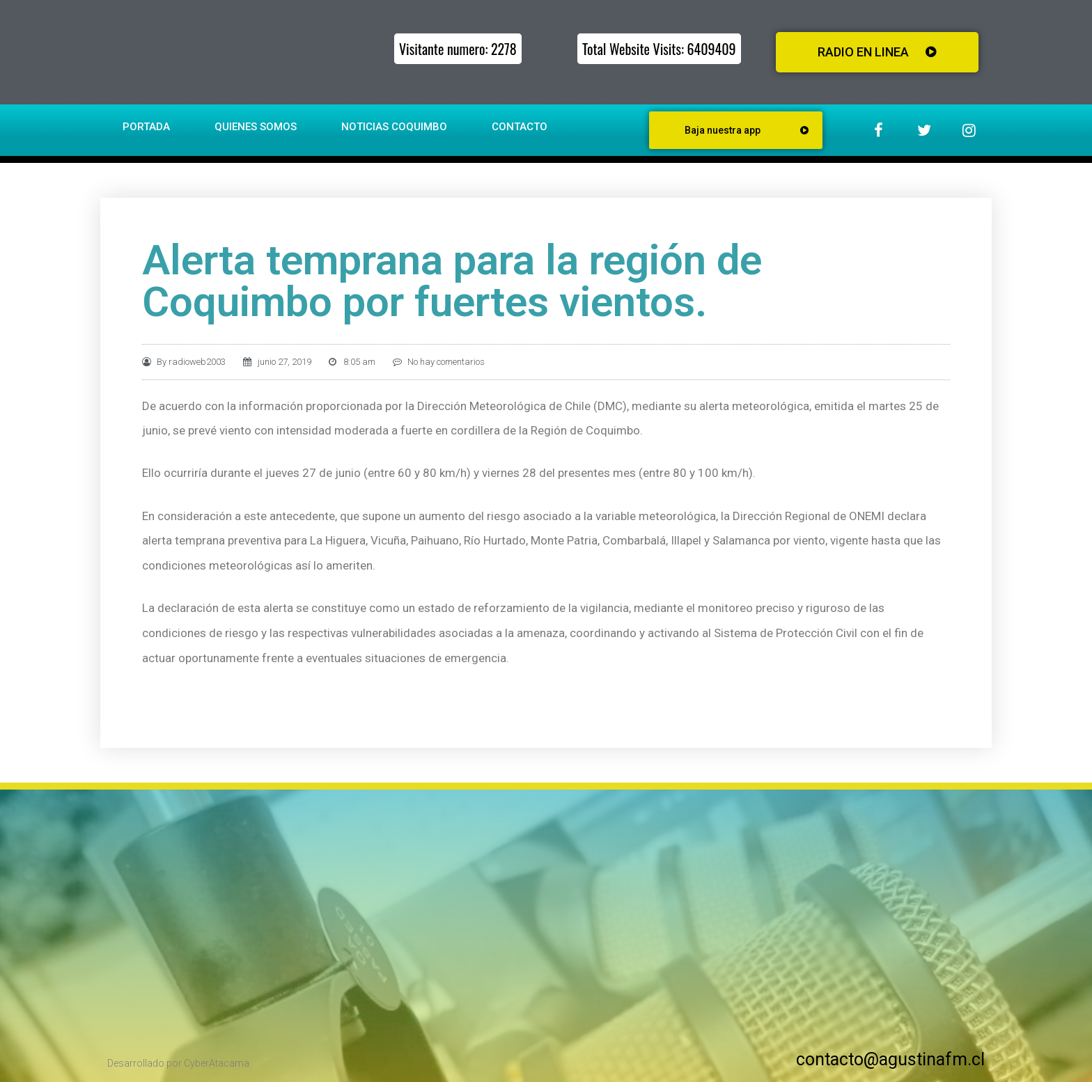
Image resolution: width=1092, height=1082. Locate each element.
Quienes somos (255, 126)
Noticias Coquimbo (394, 126)
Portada (146, 126)
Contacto (519, 126)
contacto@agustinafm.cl (890, 1059)
